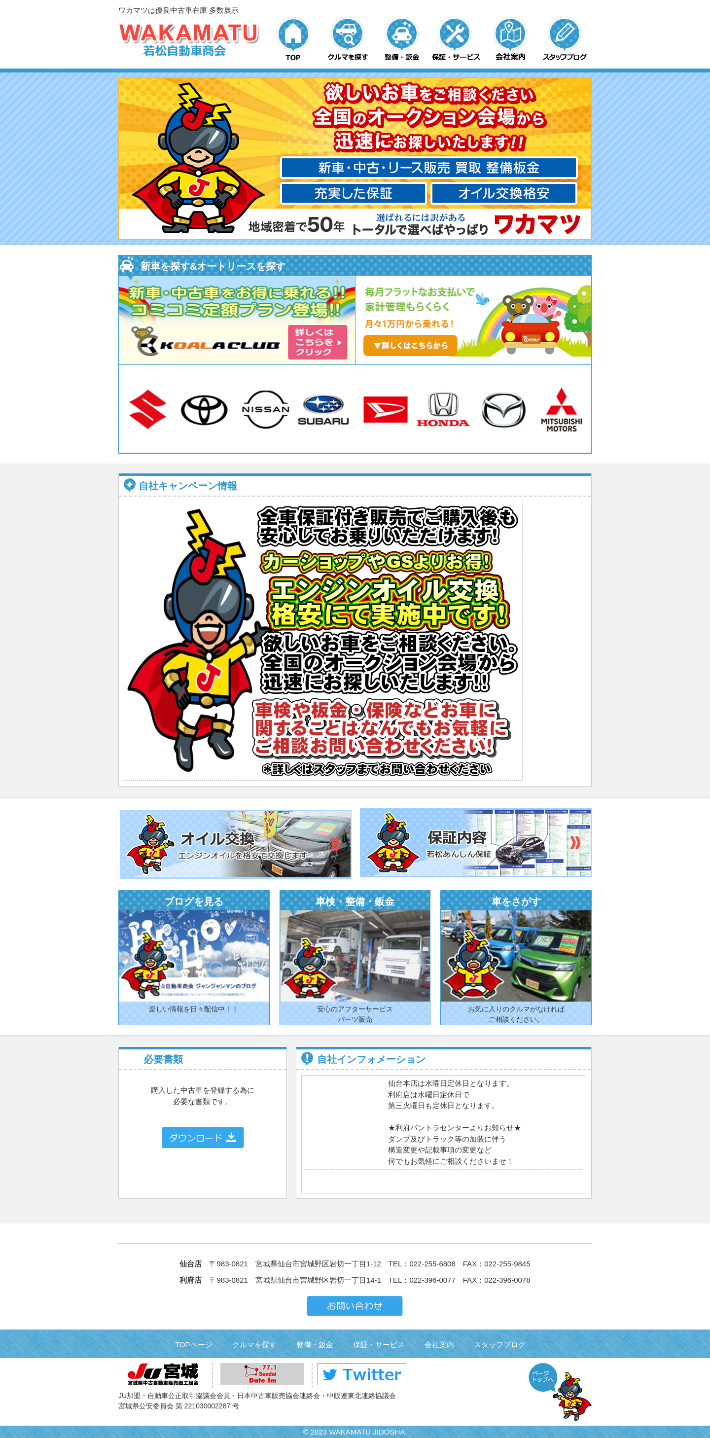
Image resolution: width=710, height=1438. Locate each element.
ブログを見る (193, 901)
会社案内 (439, 1344)
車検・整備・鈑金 (355, 901)
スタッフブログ (500, 1344)
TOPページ (194, 1344)
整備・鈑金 (314, 1344)
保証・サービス (379, 1344)
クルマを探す (254, 1344)
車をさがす (516, 901)
